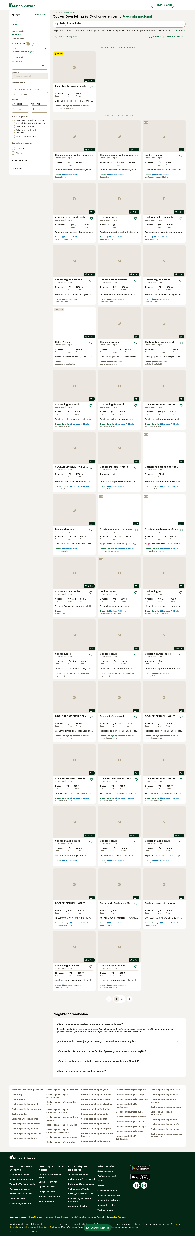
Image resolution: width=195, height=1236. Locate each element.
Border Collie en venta (20, 1194)
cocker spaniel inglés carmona (61, 1137)
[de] (20, 181)
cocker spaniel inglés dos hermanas (163, 1100)
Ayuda (100, 1181)
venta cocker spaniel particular (27, 1089)
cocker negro (18, 1099)
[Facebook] (136, 1185)
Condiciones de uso (107, 1190)
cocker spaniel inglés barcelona (132, 1099)
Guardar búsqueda (66, 37)
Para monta (20, 46)
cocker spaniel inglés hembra (26, 1133)
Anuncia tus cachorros (109, 1200)
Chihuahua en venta (19, 1174)
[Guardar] (91, 87)
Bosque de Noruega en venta (50, 1175)
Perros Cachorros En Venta (21, 1168)
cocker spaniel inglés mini (25, 1128)
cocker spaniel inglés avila (129, 1112)
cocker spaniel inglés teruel (130, 1121)
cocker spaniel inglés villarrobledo (161, 1113)
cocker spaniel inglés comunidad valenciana (57, 1131)
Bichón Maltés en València (81, 1184)
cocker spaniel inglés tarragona (131, 1126)
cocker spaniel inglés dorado (26, 1124)
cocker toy (17, 1094)
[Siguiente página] (129, 999)
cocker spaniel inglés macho (26, 1138)
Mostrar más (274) (38, 124)
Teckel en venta (17, 1198)
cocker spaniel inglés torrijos (60, 1142)
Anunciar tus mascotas (109, 1195)
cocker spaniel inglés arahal (130, 1131)
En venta (18, 39)
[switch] (30, 56)
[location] (30, 139)
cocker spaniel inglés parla (164, 1094)
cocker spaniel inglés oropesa (96, 1128)
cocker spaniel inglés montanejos (126, 1105)
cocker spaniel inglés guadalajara (126, 1137)
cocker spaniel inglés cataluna (61, 1125)
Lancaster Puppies (116, 1217)
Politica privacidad (107, 1176)
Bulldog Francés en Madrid (81, 1179)
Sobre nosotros (105, 1171)
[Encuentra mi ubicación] (43, 138)
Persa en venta (46, 1201)
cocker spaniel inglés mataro (165, 1089)
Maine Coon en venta (49, 1196)
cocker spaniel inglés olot (94, 1119)
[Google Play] (140, 1168)
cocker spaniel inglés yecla (94, 1089)
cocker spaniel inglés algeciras (96, 1104)
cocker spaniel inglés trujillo (95, 1109)
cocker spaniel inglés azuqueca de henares (166, 1135)
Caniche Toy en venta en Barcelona (80, 1200)
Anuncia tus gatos (106, 1205)
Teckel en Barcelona (78, 1174)
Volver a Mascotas (21, 20)
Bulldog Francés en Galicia (81, 1194)
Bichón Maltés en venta (21, 1179)
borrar (43, 62)
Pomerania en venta (19, 1189)
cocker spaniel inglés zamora (95, 1141)
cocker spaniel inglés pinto (94, 1114)
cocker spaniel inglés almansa (96, 1094)
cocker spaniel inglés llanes (165, 1119)
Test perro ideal (105, 1210)
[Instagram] (144, 1185)
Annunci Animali (96, 1217)
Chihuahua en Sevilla (78, 1189)
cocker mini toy (19, 1114)
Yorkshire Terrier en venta (22, 1184)
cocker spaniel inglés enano (26, 1119)
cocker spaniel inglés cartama (166, 1107)
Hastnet (49, 1217)
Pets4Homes (35, 1217)
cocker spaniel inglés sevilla (95, 1124)
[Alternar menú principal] (2, 5)
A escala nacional (137, 16)
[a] (39, 181)
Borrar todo (40, 14)
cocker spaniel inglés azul (25, 1104)
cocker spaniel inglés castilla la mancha (62, 1118)
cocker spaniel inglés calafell (165, 1124)
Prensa (101, 1185)
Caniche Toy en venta (20, 1203)
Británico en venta (48, 1182)
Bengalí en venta (47, 1191)
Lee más (180, 30)
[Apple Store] (140, 1177)
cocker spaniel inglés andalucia (62, 1089)
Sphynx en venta (47, 1187)
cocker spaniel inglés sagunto (131, 1089)
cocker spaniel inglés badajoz (96, 1099)
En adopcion (35, 39)
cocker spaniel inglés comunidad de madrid (57, 1111)
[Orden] (166, 36)
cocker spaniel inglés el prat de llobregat (97, 1134)
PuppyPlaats (61, 1217)
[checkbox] (13, 76)
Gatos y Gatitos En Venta (51, 1168)
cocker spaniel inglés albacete (131, 1116)
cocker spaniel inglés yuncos (165, 1129)
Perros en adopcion (77, 1206)
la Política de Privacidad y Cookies (40, 1227)
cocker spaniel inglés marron (26, 1109)
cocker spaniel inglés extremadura (57, 1095)
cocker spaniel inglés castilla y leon (61, 1103)
